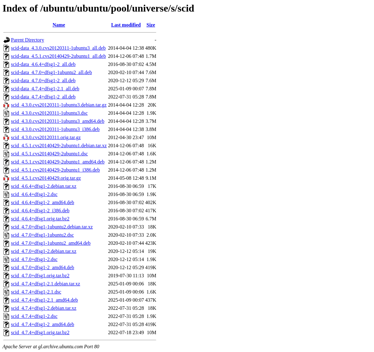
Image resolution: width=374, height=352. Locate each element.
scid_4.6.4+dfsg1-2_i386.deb (40, 210)
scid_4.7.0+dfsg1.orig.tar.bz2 (40, 275)
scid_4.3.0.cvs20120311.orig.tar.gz (46, 137)
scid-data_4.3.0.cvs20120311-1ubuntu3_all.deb (58, 48)
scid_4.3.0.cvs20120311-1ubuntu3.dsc (49, 113)
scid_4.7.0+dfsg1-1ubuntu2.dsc (42, 235)
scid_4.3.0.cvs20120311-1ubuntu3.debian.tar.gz (59, 105)
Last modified (126, 25)
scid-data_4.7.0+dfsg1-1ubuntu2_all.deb (51, 72)
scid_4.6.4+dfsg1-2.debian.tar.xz (43, 186)
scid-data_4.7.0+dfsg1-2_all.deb (43, 80)
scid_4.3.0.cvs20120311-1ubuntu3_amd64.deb (57, 121)
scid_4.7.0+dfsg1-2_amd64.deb (42, 267)
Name (58, 25)
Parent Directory (27, 40)
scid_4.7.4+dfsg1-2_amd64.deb (42, 324)
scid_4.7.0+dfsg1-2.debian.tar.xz (43, 251)
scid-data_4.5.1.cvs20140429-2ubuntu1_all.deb (58, 56)
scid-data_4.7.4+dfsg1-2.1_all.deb (45, 88)
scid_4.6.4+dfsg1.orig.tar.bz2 (40, 218)
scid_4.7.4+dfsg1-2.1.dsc (36, 291)
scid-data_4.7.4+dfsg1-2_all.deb (43, 96)
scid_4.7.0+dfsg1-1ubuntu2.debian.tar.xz (52, 226)
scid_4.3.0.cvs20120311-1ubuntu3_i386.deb (55, 129)
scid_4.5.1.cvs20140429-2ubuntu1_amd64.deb (58, 161)
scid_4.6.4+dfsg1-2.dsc (34, 194)
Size (151, 25)
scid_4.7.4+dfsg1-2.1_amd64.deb (44, 300)
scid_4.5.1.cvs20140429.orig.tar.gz (46, 178)
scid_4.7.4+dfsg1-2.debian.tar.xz (43, 308)
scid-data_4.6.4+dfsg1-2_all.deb (43, 64)
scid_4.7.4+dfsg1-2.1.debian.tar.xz (45, 283)
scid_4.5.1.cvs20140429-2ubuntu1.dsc (49, 153)
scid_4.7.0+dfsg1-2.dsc (34, 259)
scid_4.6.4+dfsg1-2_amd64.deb (42, 202)
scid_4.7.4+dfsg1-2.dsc (34, 316)
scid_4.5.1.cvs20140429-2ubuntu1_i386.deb (55, 170)
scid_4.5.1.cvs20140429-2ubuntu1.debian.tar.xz (59, 145)
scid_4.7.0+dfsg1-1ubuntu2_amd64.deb (51, 243)
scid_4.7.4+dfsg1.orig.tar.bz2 (40, 332)
